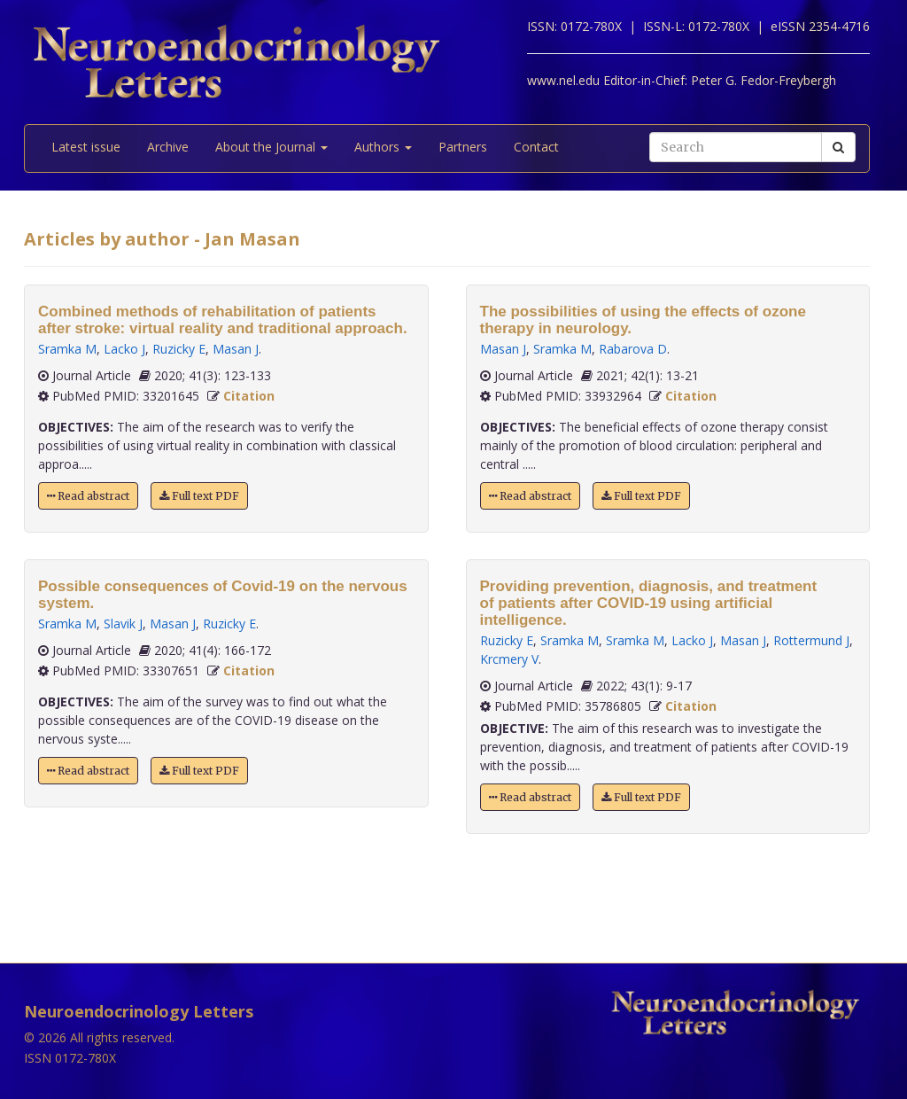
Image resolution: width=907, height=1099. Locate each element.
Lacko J (124, 348)
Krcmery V (509, 659)
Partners (462, 146)
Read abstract (88, 496)
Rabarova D (633, 348)
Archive (168, 146)
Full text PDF (199, 496)
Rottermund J (811, 640)
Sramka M (67, 348)
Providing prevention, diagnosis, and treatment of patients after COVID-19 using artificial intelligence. (649, 603)
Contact (536, 146)
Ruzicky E (178, 348)
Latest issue (85, 146)
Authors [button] (383, 146)
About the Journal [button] (271, 146)
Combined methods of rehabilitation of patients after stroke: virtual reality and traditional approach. (222, 320)
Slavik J (123, 623)
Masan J (236, 348)
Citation (249, 395)
